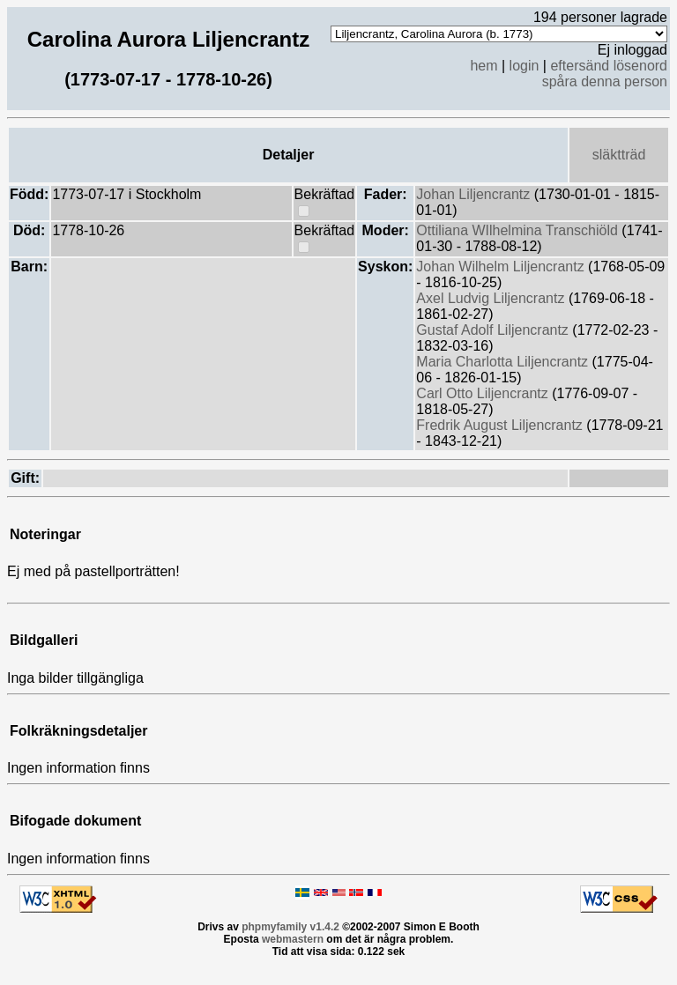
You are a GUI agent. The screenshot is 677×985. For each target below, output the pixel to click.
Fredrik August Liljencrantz (501, 425)
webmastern (293, 939)
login (524, 65)
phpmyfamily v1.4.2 (290, 927)
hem (483, 65)
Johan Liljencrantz (474, 194)
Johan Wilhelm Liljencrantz (502, 266)
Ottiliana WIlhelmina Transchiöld (518, 230)
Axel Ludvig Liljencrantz (492, 298)
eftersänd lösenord (608, 65)
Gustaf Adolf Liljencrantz (494, 329)
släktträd (618, 154)
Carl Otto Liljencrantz (484, 393)
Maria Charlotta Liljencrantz (503, 361)
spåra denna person (604, 81)
